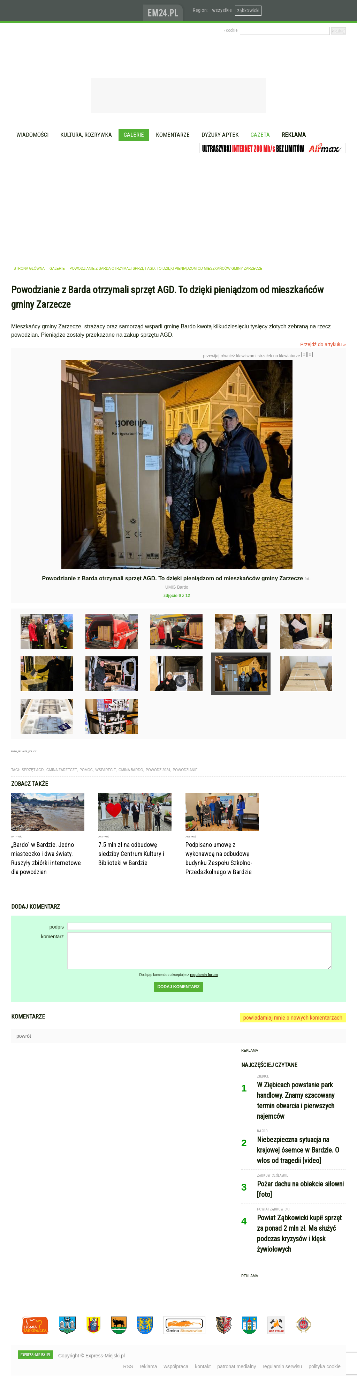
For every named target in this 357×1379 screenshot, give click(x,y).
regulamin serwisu (282, 1366)
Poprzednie (26, 426)
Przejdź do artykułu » (323, 344)
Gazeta (260, 134)
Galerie (134, 134)
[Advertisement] (178, 209)
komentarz (52, 936)
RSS (128, 1366)
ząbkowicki (248, 10)
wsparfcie (106, 770)
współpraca (176, 1366)
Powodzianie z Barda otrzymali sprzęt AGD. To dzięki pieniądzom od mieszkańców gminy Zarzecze (166, 268)
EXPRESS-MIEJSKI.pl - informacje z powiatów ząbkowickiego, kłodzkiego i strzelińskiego (77, 11)
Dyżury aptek (220, 134)
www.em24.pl (164, 10)
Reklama (294, 134)
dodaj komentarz (178, 986)
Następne (327, 409)
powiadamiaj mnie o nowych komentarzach (292, 1017)
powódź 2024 (158, 770)
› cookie (230, 30)
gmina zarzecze (61, 770)
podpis (57, 927)
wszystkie (222, 10)
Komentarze (173, 134)
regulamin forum (204, 975)
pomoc (86, 770)
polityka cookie (325, 1366)
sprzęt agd (33, 770)
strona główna (29, 268)
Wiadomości (32, 134)
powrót (23, 1036)
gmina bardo (131, 770)
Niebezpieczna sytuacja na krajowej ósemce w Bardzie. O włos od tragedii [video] (298, 1150)
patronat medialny (236, 1366)
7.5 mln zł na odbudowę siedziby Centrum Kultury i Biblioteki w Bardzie (131, 853)
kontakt (203, 1366)
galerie (57, 268)
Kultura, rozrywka (86, 134)
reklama (148, 1366)
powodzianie (185, 770)
